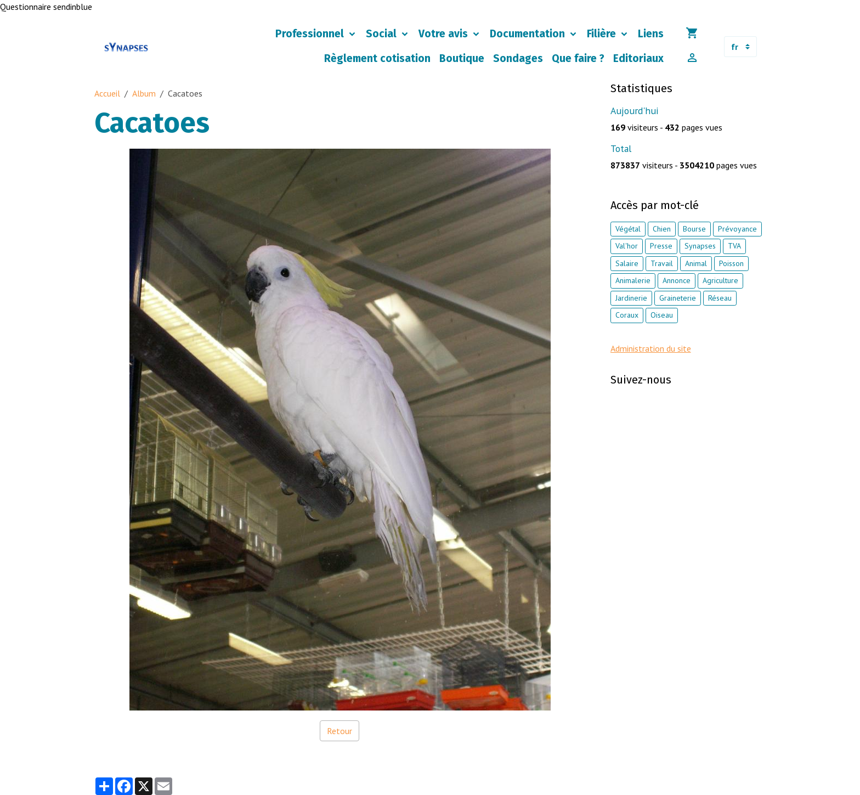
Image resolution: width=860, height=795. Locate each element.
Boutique (461, 58)
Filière (603, 33)
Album (144, 93)
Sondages (518, 58)
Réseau (720, 298)
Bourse (694, 229)
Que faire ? (578, 58)
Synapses (700, 246)
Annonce (677, 280)
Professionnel (311, 33)
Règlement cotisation (377, 58)
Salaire (626, 263)
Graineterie (677, 298)
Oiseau (661, 315)
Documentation (529, 33)
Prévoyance (737, 229)
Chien (662, 229)
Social (382, 33)
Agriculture (720, 280)
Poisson (731, 263)
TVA (734, 246)
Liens (651, 33)
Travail (661, 263)
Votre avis (444, 33)
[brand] (126, 47)
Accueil (107, 93)
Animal (696, 263)
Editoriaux (638, 58)
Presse (661, 246)
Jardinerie (631, 298)
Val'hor (626, 246)
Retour (339, 730)
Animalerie (632, 280)
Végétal (628, 229)
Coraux (626, 315)
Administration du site (650, 348)
